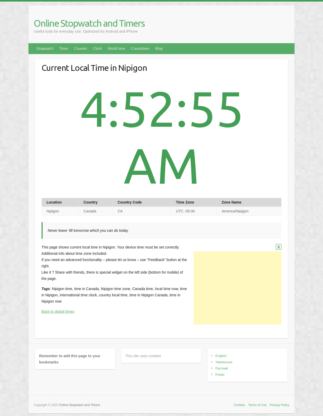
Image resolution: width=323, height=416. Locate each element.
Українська (223, 362)
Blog (159, 49)
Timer (63, 49)
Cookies (239, 405)
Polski (219, 375)
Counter (80, 49)
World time (116, 49)
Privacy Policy (279, 405)
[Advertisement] (237, 288)
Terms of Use (257, 405)
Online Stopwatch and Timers (89, 23)
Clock (97, 49)
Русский (221, 368)
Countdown (140, 49)
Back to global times (58, 311)
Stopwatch (44, 49)
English (221, 356)
